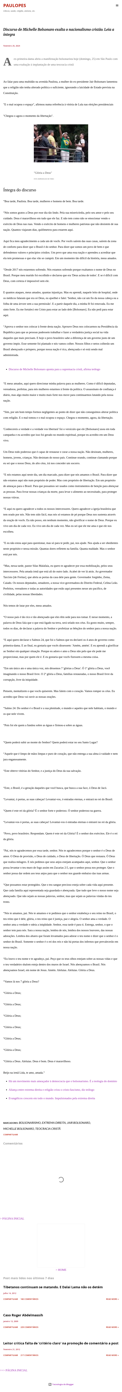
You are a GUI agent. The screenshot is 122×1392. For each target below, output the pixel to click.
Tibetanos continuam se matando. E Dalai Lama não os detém (53, 1287)
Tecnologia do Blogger (61, 1384)
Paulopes (14, 5)
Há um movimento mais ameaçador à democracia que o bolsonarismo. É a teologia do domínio (63, 1081)
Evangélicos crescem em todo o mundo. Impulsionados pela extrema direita (52, 1098)
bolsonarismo (30, 1122)
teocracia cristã (48, 1128)
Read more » (112, 1299)
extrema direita (54, 1122)
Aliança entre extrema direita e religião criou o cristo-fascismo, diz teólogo (51, 1089)
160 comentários (29, 1299)
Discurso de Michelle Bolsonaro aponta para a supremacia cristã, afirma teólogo (54, 369)
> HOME (61, 1269)
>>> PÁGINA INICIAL (13, 1370)
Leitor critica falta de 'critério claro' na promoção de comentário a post (60, 1343)
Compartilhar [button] (10, 1134)
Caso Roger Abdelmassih (23, 1315)
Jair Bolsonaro (78, 1122)
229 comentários (29, 1327)
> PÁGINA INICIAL (12, 1218)
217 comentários (29, 1355)
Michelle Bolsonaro (18, 1128)
